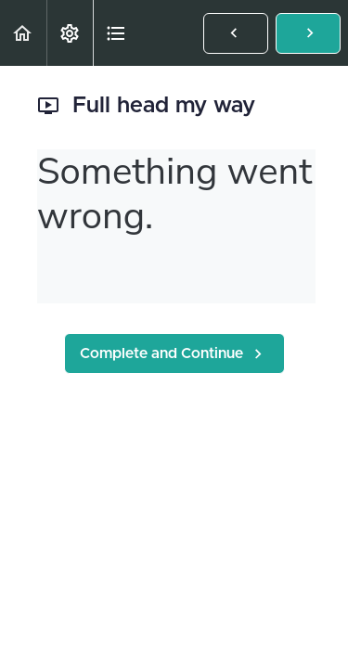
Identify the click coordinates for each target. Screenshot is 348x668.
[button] (23, 33)
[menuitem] (69, 33)
